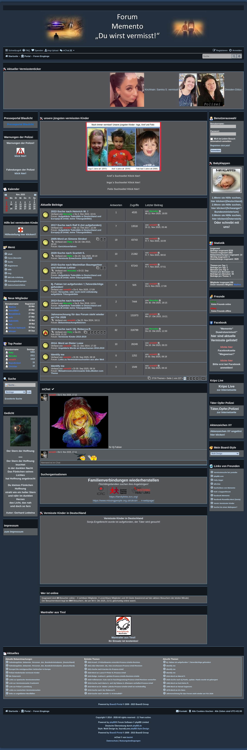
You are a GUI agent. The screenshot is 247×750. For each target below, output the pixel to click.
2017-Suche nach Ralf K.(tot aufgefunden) (76, 225)
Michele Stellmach (17, 328)
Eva (10, 324)
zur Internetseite (226, 389)
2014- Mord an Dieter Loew (67, 343)
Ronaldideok (14, 314)
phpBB (113, 722)
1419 (32, 359)
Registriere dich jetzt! (220, 145)
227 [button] (203, 378)
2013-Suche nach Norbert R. (68, 300)
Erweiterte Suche (13, 399)
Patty (70, 242)
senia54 (67, 228)
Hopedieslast (15, 363)
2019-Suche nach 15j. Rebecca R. (71, 329)
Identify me (57, 354)
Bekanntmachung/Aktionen (72, 322)
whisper (12, 331)
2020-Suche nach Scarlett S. (68, 252)
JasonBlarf (14, 310)
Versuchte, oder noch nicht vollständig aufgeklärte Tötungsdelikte (74, 293)
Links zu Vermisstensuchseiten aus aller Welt (81, 359)
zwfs (11, 317)
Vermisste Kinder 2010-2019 (72, 337)
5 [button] (197, 378)
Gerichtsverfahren (67, 246)
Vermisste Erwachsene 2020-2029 (75, 258)
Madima (12, 307)
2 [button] (187, 378)
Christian (13, 366)
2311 (32, 355)
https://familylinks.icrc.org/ (123, 496)
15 (34, 362)
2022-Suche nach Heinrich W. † (69, 211)
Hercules (67, 214)
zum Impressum (13, 531)
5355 (32, 352)
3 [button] (190, 378)
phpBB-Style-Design (139, 729)
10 (34, 366)
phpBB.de (137, 726)
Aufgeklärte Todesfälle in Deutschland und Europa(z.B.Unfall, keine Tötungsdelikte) (76, 217)
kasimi (130, 737)
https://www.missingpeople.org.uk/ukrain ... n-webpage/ (123, 500)
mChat (46, 389)
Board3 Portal (116, 704)
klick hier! (20, 156)
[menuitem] (26, 50)
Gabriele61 (14, 321)
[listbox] (224, 453)
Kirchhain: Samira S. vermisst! (175, 89)
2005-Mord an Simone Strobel (69, 238)
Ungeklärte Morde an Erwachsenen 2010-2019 (81, 348)
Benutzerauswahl (222, 119)
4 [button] (194, 378)
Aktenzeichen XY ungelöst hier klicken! (226, 433)
